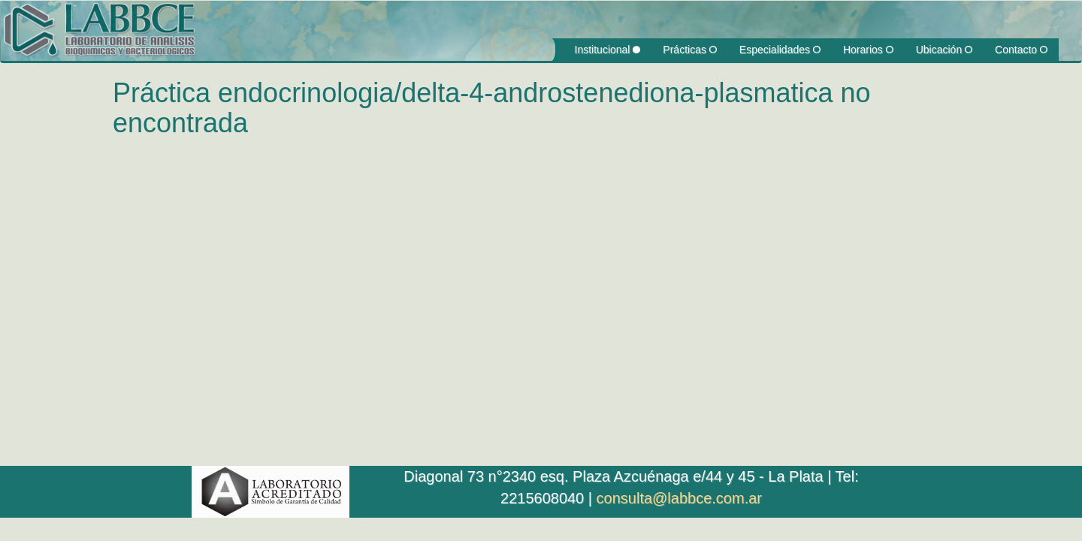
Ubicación (944, 50)
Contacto (1021, 50)
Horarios (868, 50)
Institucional (608, 50)
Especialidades (780, 50)
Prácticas (689, 50)
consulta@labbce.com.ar (679, 498)
